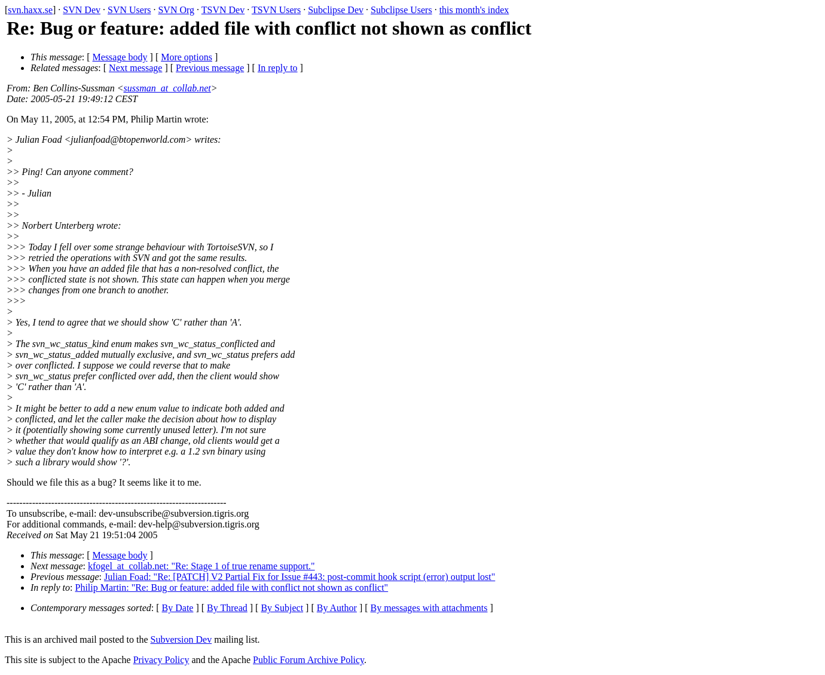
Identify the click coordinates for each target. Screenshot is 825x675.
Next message (135, 68)
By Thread (227, 608)
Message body (120, 57)
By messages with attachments (429, 608)
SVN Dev (81, 10)
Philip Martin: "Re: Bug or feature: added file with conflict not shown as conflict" (232, 587)
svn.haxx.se (30, 10)
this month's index (474, 10)
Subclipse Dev (335, 10)
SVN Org (176, 10)
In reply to (278, 68)
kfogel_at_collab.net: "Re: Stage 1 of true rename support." (201, 566)
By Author (337, 608)
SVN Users (129, 10)
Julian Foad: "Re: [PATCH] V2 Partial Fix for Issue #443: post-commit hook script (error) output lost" (299, 577)
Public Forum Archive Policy (308, 660)
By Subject (282, 608)
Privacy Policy (161, 660)
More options (186, 57)
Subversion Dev (181, 639)
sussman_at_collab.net (167, 88)
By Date (178, 608)
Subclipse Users (401, 10)
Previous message (210, 68)
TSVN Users (276, 10)
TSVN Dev (223, 10)
